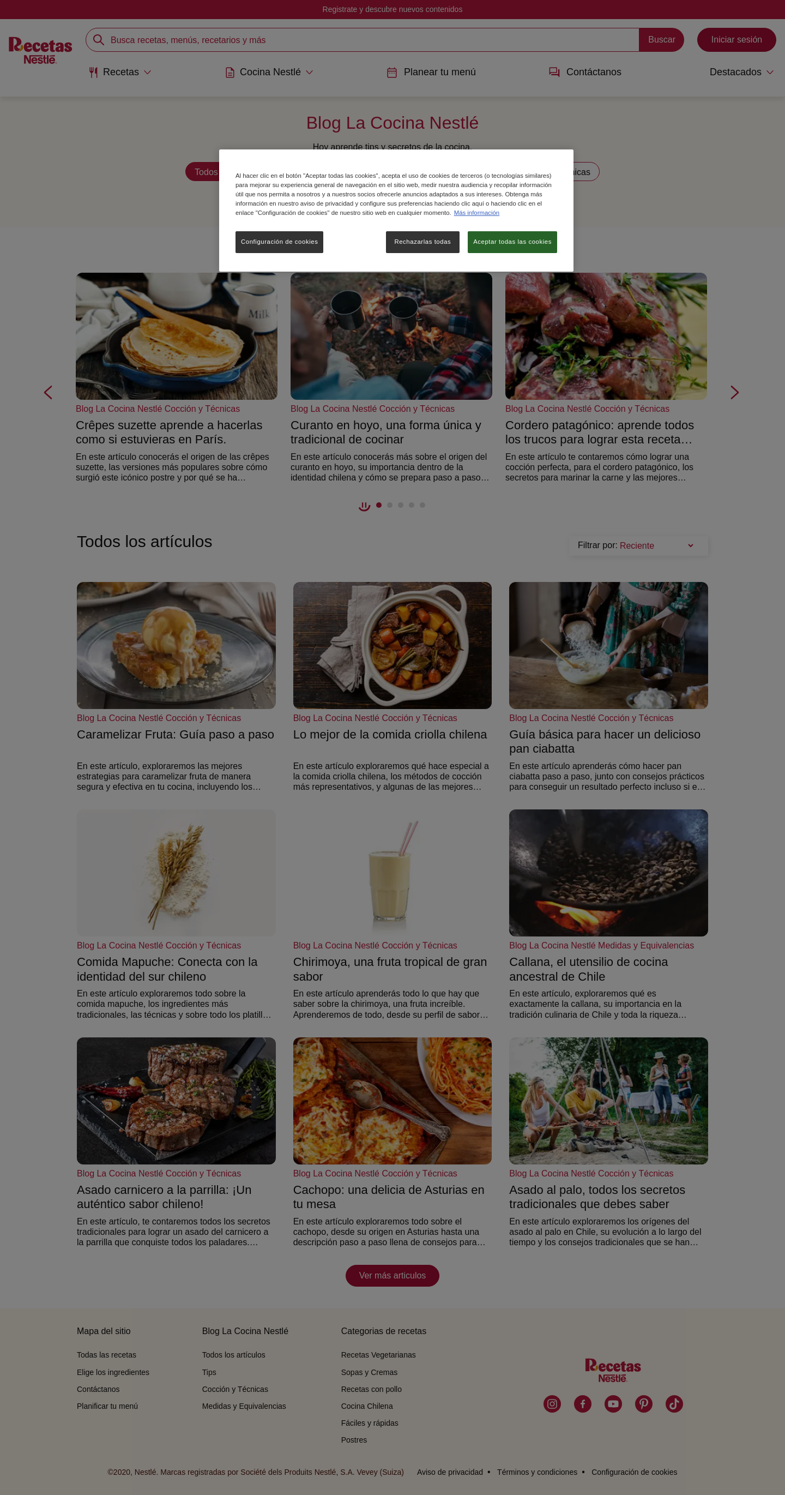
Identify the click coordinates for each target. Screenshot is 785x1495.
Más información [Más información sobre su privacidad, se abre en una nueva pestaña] (476, 212)
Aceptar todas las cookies (512, 241)
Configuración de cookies (279, 241)
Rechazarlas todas (422, 241)
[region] (396, 210)
